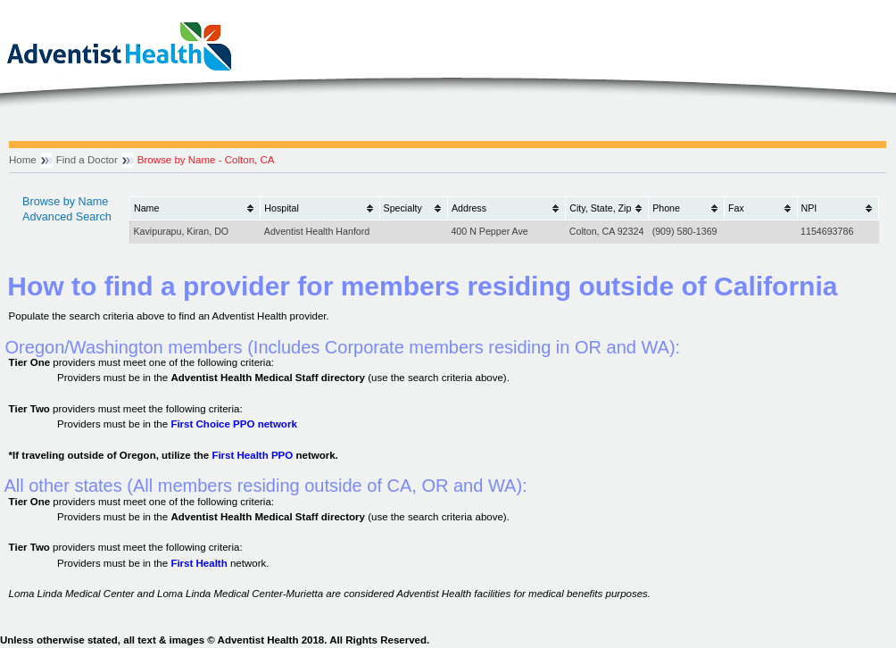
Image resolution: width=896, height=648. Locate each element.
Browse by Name (65, 201)
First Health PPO (252, 455)
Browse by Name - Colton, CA (206, 159)
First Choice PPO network (233, 424)
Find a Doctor (87, 159)
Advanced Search (67, 217)
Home (23, 159)
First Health (198, 563)
